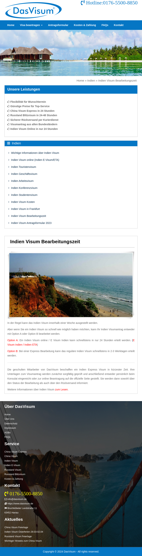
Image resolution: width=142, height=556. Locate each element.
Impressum (10, 428)
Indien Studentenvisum (22, 194)
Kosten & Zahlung (85, 25)
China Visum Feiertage (16, 527)
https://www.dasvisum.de (18, 503)
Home (10, 25)
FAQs (105, 25)
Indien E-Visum (12, 465)
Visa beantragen (31, 25)
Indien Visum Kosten (21, 201)
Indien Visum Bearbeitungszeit (27, 215)
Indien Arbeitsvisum (20, 180)
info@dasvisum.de (15, 499)
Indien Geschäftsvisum (22, 173)
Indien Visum (11, 461)
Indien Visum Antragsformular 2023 (29, 222)
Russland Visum (12, 470)
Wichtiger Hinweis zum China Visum (23, 541)
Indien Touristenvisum (22, 166)
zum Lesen (61, 389)
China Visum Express (15, 452)
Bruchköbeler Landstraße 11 (20, 508)
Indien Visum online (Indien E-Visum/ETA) (33, 159)
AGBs (7, 432)
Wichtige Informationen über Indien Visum (33, 152)
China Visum (11, 456)
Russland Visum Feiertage (18, 536)
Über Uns (9, 419)
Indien (91, 80)
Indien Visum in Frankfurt (24, 208)
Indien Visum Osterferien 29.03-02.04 (23, 532)
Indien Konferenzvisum (22, 187)
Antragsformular (58, 25)
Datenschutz (10, 423)
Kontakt (119, 25)
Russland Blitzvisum (14, 474)
